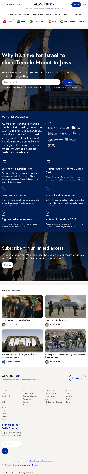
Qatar (4, 414)
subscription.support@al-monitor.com (41, 461)
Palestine (5, 408)
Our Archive (27, 405)
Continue (7, 265)
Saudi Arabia (6, 396)
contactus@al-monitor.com (32, 465)
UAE (3, 402)
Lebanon (4, 417)
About (68, 393)
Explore (67, 15)
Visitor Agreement (50, 393)
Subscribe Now (78, 378)
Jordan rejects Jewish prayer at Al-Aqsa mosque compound (19, 356)
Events (19, 4)
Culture (27, 15)
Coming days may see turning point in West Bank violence (65, 356)
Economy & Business (53, 15)
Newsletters (11, 4)
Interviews (77, 15)
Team (68, 399)
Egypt (3, 411)
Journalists (69, 396)
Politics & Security (14, 15)
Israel (3, 405)
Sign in (84, 4)
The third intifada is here (56, 319)
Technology (38, 15)
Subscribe (76, 4)
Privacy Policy (49, 396)
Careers (68, 402)
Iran (3, 399)
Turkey (4, 393)
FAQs (46, 399)
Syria (3, 419)
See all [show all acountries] (81, 21)
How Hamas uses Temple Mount (16, 319)
